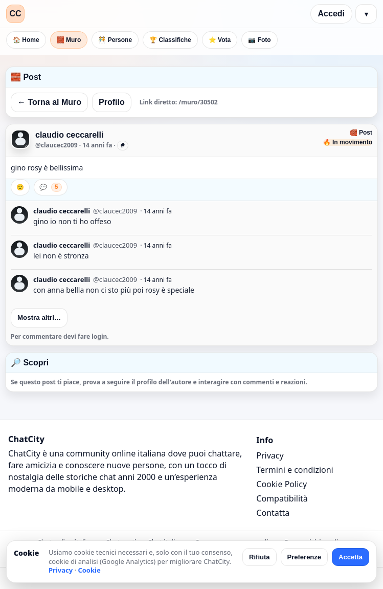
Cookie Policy (281, 484)
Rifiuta (259, 557)
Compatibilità (281, 498)
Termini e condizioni (294, 469)
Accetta (351, 557)
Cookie (89, 570)
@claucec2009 (56, 145)
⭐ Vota (220, 39)
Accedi (331, 13)
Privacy (269, 455)
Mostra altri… (39, 317)
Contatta (272, 512)
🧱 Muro (69, 39)
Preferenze (304, 557)
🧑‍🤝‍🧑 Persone (115, 39)
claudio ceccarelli (69, 134)
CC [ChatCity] (15, 13)
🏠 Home (26, 39)
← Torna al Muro (49, 102)
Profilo (112, 102)
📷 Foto (259, 39)
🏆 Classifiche (170, 39)
